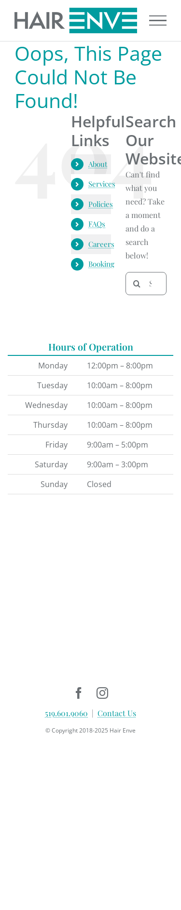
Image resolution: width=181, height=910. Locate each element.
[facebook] (79, 693)
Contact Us (116, 713)
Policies (100, 204)
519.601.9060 (66, 713)
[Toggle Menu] (157, 20)
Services (101, 184)
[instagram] (102, 693)
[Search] (137, 283)
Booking (101, 264)
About (97, 164)
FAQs (96, 224)
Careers (101, 244)
